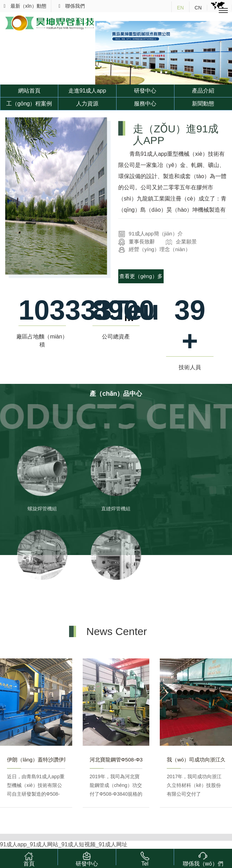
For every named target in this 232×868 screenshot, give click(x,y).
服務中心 (145, 104)
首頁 (29, 858)
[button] (156, 72)
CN (198, 7)
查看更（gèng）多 (140, 276)
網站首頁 (29, 91)
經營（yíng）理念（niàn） (154, 249)
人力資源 (87, 104)
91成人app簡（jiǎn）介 (150, 233)
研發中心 (145, 91)
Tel (145, 858)
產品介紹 (203, 91)
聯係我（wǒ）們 (203, 858)
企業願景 (181, 242)
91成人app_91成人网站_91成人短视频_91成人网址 (63, 844)
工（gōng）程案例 (29, 104)
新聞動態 (203, 104)
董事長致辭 (136, 242)
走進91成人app (87, 91)
